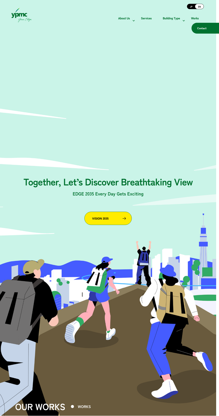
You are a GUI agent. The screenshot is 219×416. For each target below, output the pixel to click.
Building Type (176, 15)
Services (151, 15)
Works (200, 15)
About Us (129, 15)
